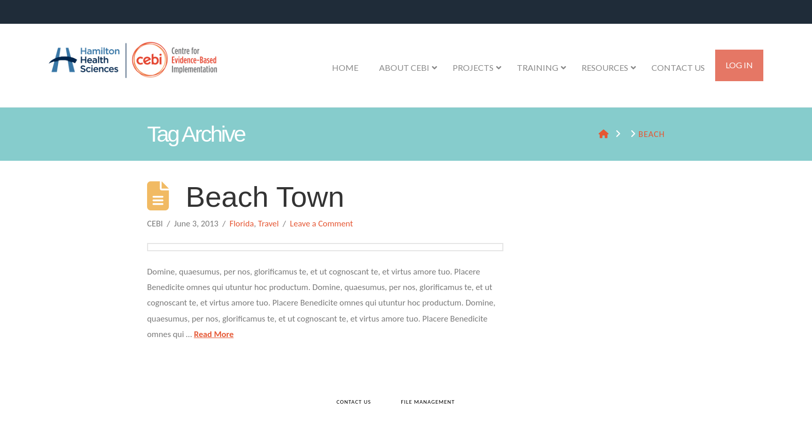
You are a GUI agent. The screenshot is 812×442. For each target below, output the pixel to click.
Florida (241, 223)
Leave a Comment (321, 223)
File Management (428, 402)
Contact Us (354, 402)
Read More (214, 334)
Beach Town (265, 196)
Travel (268, 223)
